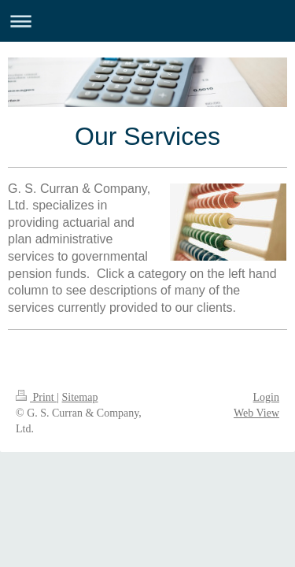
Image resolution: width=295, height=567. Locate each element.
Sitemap (80, 397)
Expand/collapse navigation (147, 21)
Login (266, 397)
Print (36, 397)
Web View (256, 413)
